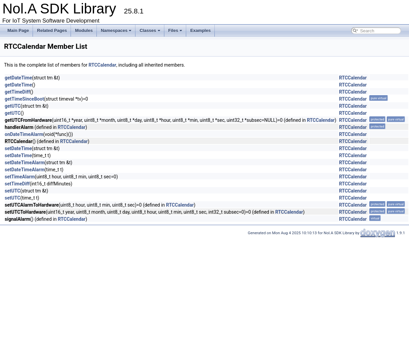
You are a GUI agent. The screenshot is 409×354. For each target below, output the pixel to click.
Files (175, 30)
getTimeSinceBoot (24, 99)
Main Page (18, 30)
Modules (84, 30)
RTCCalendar (102, 65)
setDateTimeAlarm (24, 162)
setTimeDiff (17, 183)
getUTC (13, 106)
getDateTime (18, 77)
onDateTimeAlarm (24, 134)
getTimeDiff (17, 92)
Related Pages (52, 30)
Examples (200, 30)
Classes (149, 30)
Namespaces (116, 30)
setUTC (12, 190)
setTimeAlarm (20, 176)
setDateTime (18, 148)
